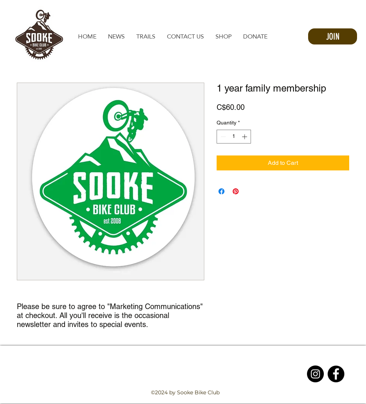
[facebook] (319, 399)
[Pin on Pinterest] (235, 191)
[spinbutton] (234, 136)
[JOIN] (332, 36)
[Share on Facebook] (221, 191)
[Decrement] (222, 136)
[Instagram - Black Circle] (315, 374)
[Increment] (245, 136)
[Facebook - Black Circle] (336, 374)
